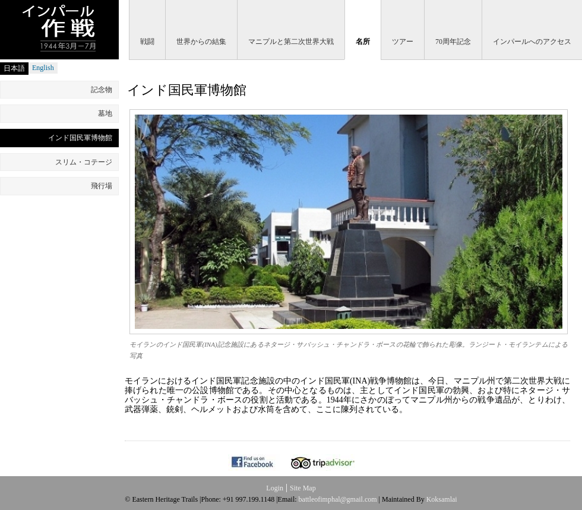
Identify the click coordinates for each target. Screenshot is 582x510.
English (43, 68)
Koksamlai (441, 499)
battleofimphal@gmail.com (338, 499)
